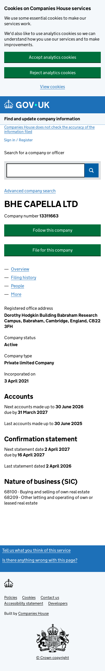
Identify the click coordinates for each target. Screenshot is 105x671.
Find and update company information (42, 118)
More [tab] (16, 294)
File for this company (52, 250)
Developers (57, 603)
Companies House (33, 613)
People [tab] (17, 285)
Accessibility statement (23, 603)
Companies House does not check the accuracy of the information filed (49, 129)
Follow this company (52, 230)
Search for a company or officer (34, 152)
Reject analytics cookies (53, 72)
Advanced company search (30, 190)
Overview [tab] (20, 269)
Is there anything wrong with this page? (39, 560)
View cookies (52, 86)
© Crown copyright (52, 657)
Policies (10, 597)
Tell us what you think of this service (36, 550)
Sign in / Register (18, 139)
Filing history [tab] (23, 277)
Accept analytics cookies (52, 57)
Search (92, 170)
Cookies (29, 597)
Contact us (50, 597)
